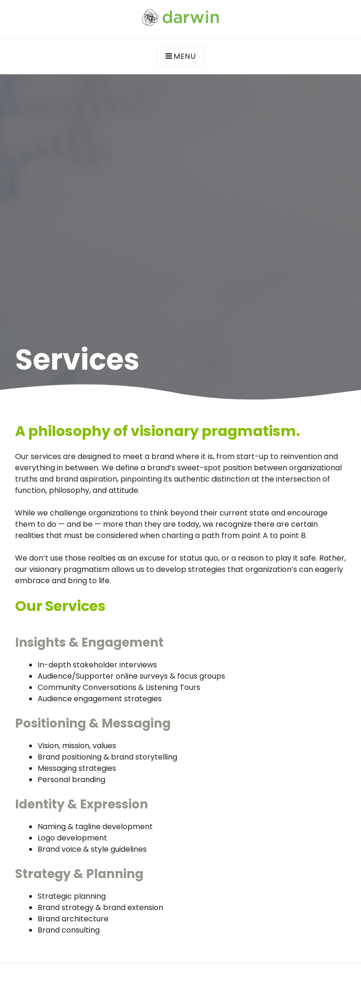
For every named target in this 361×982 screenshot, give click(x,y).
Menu (180, 56)
